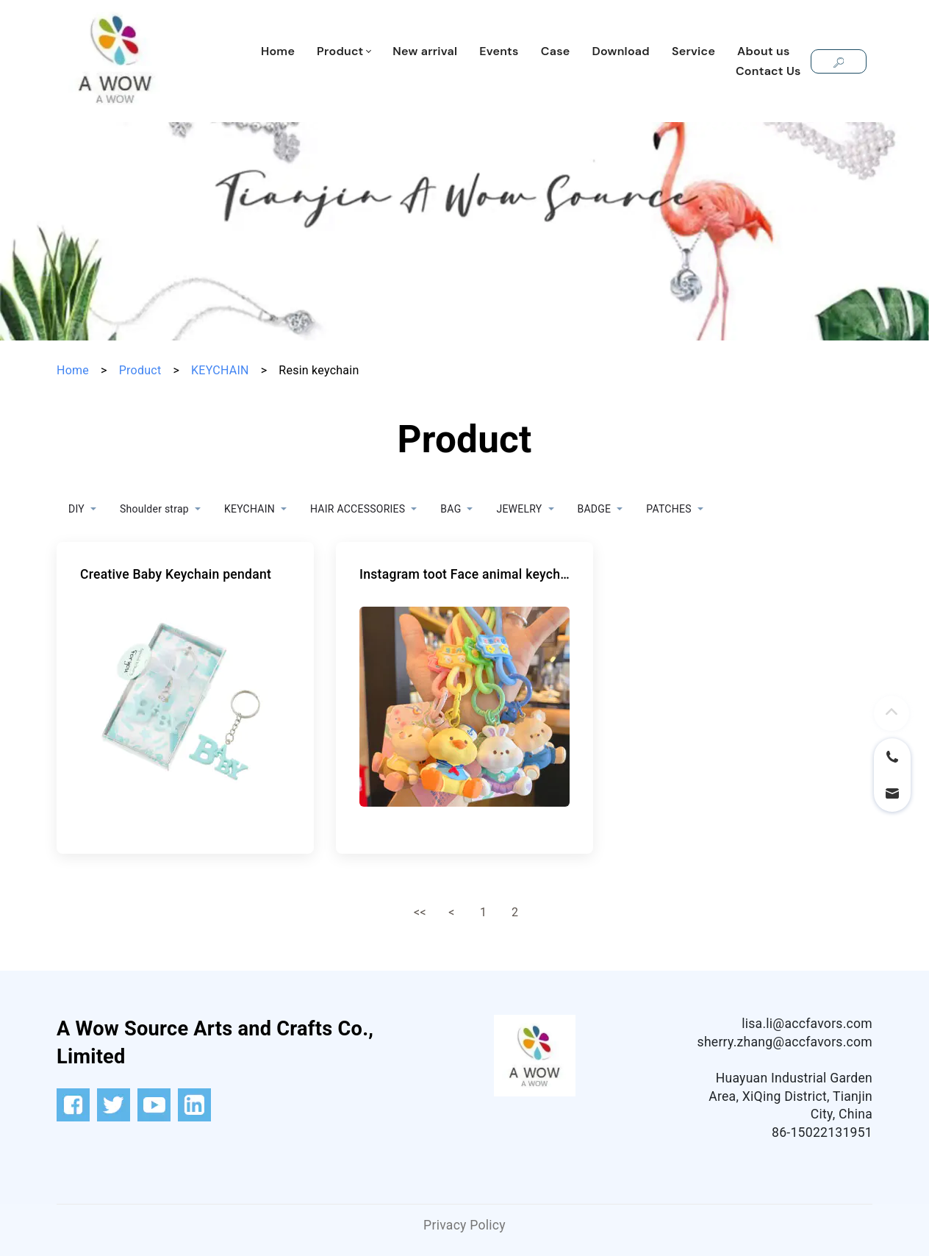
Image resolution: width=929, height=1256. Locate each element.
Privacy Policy (464, 1225)
